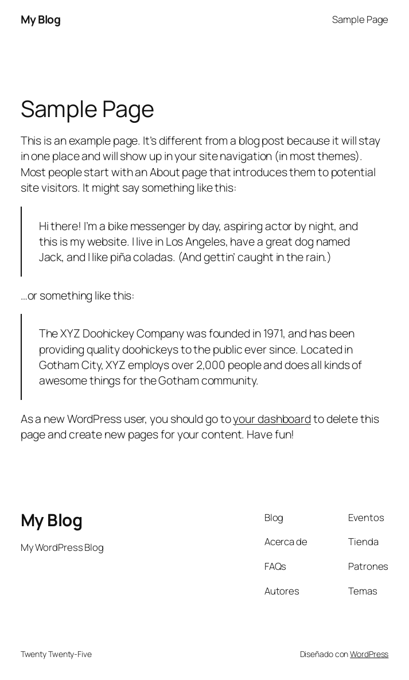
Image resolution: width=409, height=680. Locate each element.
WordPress (369, 653)
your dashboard (272, 418)
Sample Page (360, 19)
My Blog (41, 19)
